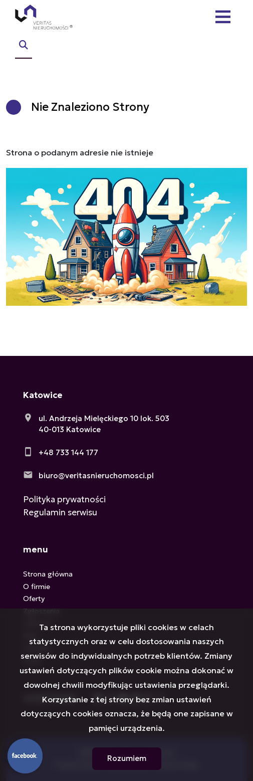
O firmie (36, 586)
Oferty (34, 598)
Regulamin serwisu (60, 512)
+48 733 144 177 (68, 452)
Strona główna (48, 573)
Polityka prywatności (64, 499)
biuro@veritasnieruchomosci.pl (96, 475)
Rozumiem (126, 758)
